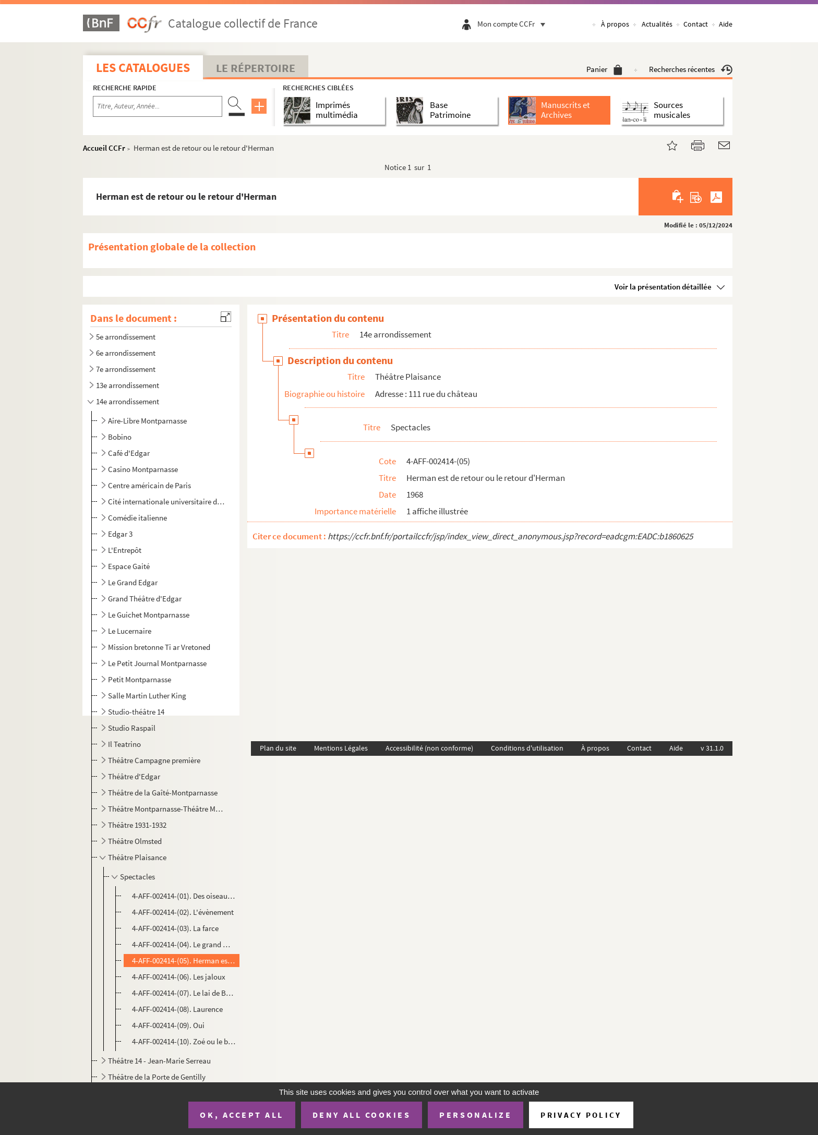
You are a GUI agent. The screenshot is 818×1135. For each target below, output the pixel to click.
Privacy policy (580, 1115)
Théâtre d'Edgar (134, 776)
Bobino (119, 437)
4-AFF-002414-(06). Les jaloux (178, 977)
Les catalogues (143, 67)
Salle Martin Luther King (147, 696)
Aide (725, 24)
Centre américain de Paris (149, 485)
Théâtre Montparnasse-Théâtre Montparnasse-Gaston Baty (166, 809)
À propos (615, 24)
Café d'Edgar (129, 453)
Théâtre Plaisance (137, 857)
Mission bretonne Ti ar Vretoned (159, 647)
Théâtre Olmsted (135, 841)
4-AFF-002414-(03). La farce (176, 928)
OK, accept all (241, 1114)
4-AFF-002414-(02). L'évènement (183, 912)
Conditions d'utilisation (527, 748)
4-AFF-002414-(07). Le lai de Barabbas (184, 993)
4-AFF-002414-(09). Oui (168, 1025)
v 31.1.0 (712, 748)
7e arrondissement (125, 369)
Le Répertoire (255, 68)
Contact (695, 24)
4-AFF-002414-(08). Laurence (177, 1009)
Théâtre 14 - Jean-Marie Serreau (159, 1061)
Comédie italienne (137, 518)
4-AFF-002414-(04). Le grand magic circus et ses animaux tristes (184, 944)
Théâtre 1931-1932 (137, 825)
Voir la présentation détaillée (663, 287)
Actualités (657, 24)
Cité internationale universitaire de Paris (166, 501)
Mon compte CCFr (513, 23)
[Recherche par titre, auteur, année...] (157, 106)
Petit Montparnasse (139, 679)
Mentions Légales (341, 748)
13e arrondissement (127, 385)
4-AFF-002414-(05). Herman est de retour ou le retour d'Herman (184, 960)
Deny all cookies (361, 1114)
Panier (604, 69)
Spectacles (137, 877)
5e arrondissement (125, 337)
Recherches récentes (690, 69)
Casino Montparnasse (143, 469)
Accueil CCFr (104, 148)
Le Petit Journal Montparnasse (157, 663)
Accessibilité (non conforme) (429, 748)
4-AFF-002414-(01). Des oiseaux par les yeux (184, 896)
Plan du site (278, 748)
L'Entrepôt (124, 550)
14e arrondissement (127, 401)
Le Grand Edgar (133, 582)
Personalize (475, 1114)
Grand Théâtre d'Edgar (145, 598)
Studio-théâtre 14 (136, 712)
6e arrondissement (125, 353)
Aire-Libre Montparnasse (147, 421)
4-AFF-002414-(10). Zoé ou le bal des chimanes (184, 1041)
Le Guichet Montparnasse (148, 615)
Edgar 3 (120, 534)
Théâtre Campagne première (154, 760)
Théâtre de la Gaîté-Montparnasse (163, 793)
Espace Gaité (129, 566)
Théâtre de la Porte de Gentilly (157, 1077)
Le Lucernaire (129, 631)
